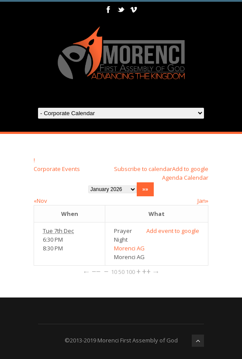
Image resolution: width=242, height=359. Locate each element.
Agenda (172, 177)
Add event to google (172, 231)
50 (121, 272)
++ (146, 271)
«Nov (40, 201)
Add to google (190, 169)
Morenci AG (129, 248)
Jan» (202, 201)
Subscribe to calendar (143, 169)
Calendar (196, 177)
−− (96, 271)
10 (114, 272)
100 (130, 272)
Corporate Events (57, 169)
